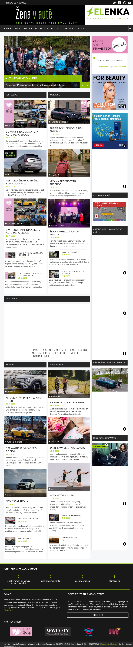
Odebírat (98, 613)
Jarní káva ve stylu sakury (67, 446)
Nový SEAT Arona (17, 499)
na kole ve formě (56, 395)
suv (8, 174)
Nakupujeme (69, 28)
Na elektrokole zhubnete (67, 401)
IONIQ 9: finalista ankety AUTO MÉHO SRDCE (31, 254)
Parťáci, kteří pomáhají (72, 513)
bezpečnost (55, 174)
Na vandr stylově (69, 535)
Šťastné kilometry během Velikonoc (73, 270)
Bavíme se (27, 28)
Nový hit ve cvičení (62, 493)
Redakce (114, 642)
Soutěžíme (81, 28)
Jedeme (6, 28)
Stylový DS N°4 (24, 536)
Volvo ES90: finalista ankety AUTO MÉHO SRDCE (30, 274)
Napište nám (105, 642)
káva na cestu (55, 440)
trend (52, 487)
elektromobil (11, 391)
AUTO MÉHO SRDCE (14, 125)
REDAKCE (8, 608)
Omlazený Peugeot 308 (28, 516)
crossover (10, 492)
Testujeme (17, 28)
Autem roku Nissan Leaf (21, 78)
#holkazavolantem (41, 28)
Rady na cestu (56, 28)
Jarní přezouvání (69, 250)
